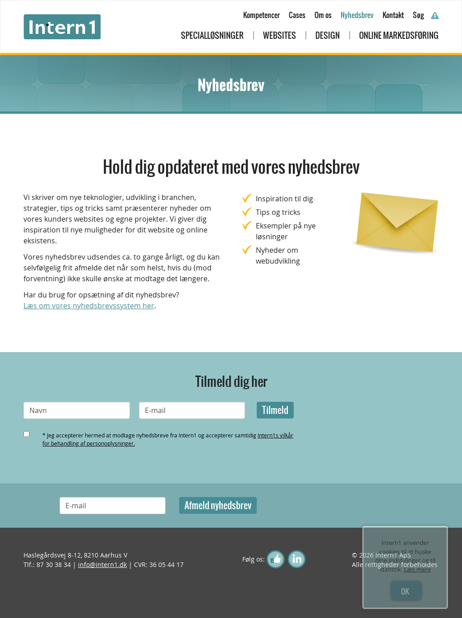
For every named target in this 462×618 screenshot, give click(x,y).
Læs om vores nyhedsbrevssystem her (88, 306)
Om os (323, 14)
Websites (279, 35)
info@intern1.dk (102, 564)
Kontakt (393, 14)
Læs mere (417, 569)
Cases (297, 14)
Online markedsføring (399, 35)
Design (327, 35)
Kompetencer (261, 14)
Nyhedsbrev (357, 14)
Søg (418, 14)
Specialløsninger (212, 35)
